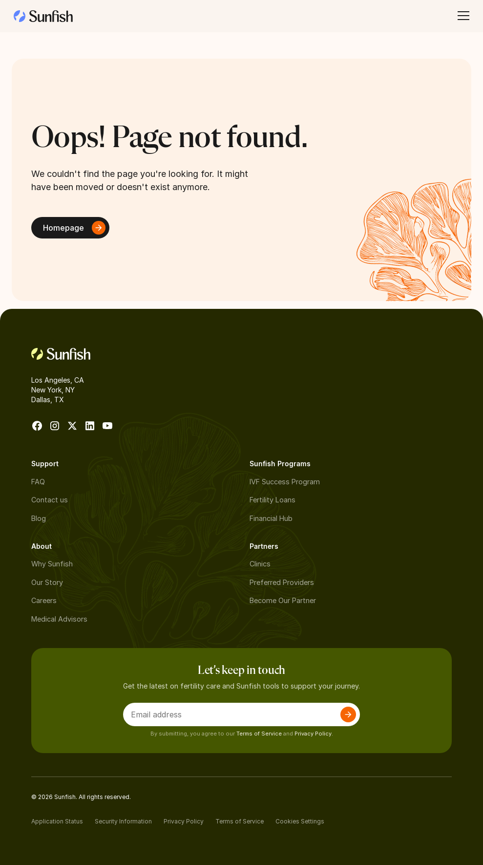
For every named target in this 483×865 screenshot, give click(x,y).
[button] (461, 15)
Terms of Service (259, 733)
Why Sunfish (52, 564)
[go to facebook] (37, 426)
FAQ (38, 481)
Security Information (123, 821)
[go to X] (72, 426)
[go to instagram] (55, 426)
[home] (43, 15)
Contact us (49, 500)
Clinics (260, 564)
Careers (44, 600)
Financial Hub (271, 518)
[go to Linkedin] (90, 426)
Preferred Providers (282, 582)
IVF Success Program (285, 481)
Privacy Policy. (313, 733)
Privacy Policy (184, 821)
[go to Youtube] (107, 426)
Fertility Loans (272, 500)
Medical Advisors (59, 619)
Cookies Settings (299, 821)
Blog (38, 518)
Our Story (47, 582)
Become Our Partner (283, 600)
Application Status (57, 821)
